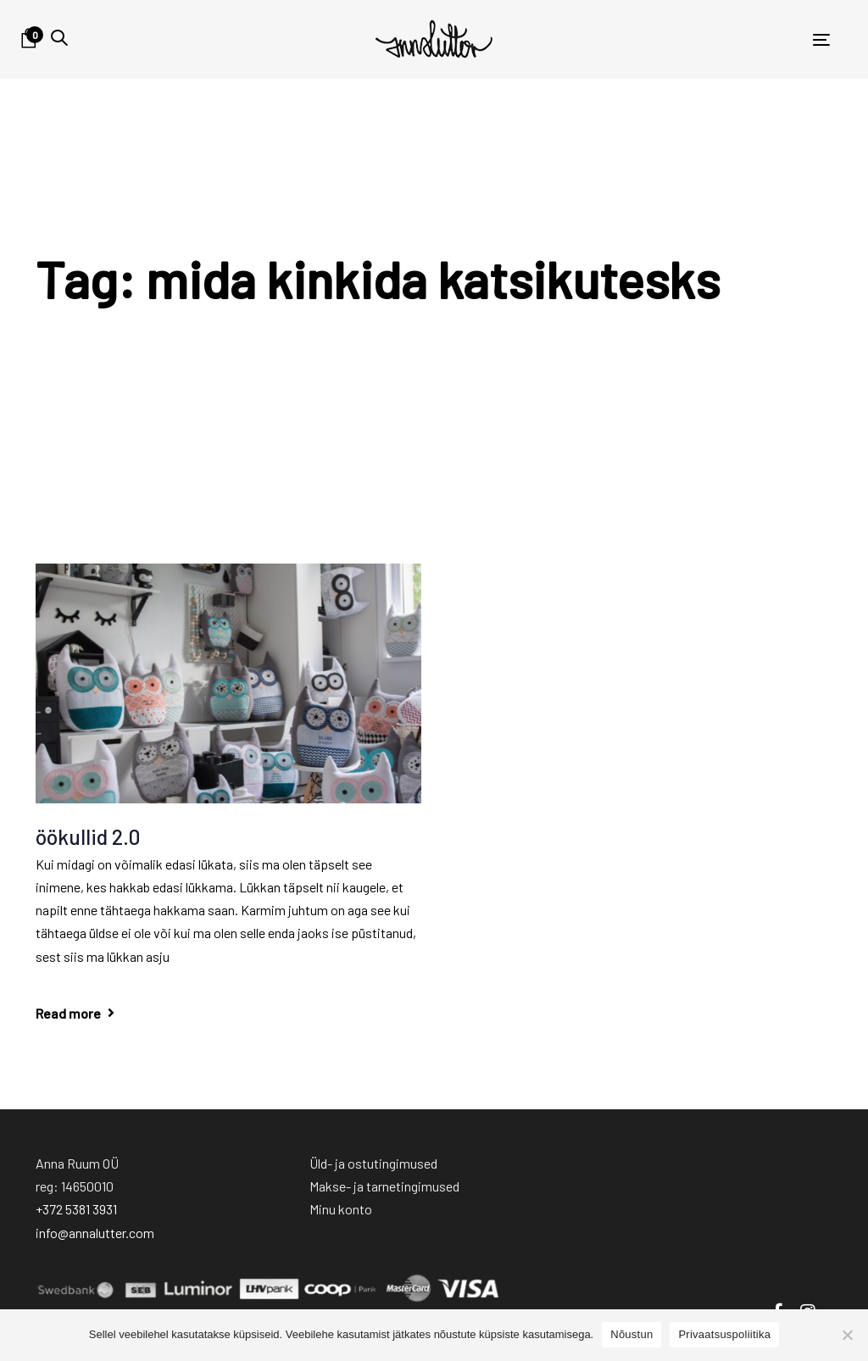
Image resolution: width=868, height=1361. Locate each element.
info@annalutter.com (95, 1233)
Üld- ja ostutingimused (373, 1163)
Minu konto (340, 1209)
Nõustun (631, 1334)
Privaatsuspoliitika (724, 1334)
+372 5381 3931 (76, 1209)
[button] (59, 37)
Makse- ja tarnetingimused (384, 1186)
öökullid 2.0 (88, 836)
